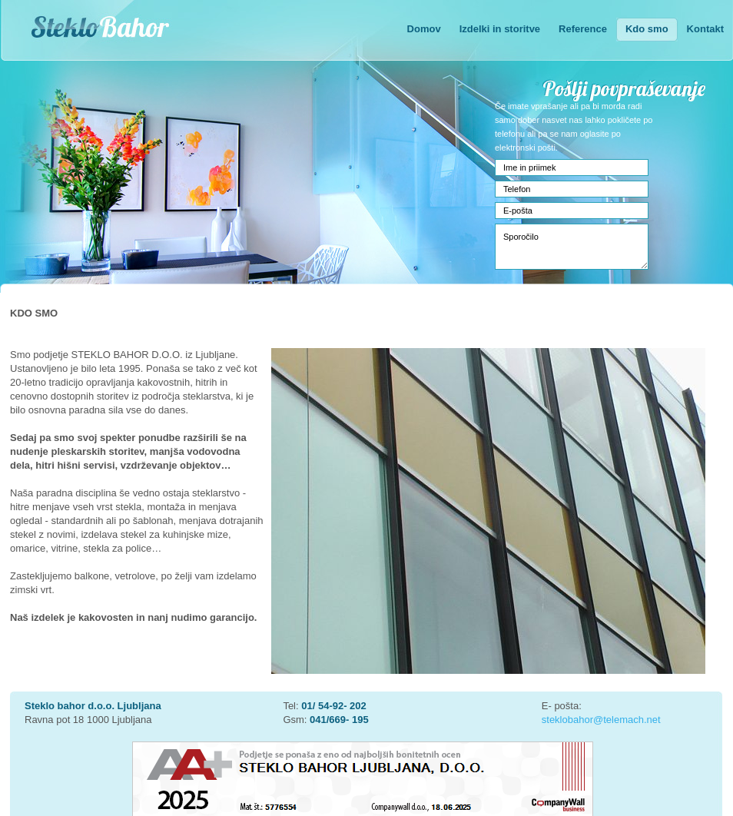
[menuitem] (424, 30)
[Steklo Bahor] (134, 32)
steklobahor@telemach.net (601, 719)
